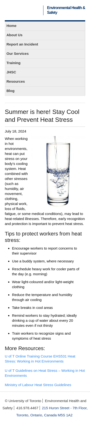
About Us (14, 35)
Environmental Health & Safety (66, 10)
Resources (15, 81)
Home (11, 26)
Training (13, 63)
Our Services (17, 53)
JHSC (11, 72)
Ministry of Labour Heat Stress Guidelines (38, 385)
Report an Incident (22, 44)
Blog (10, 91)
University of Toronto (25, 10)
